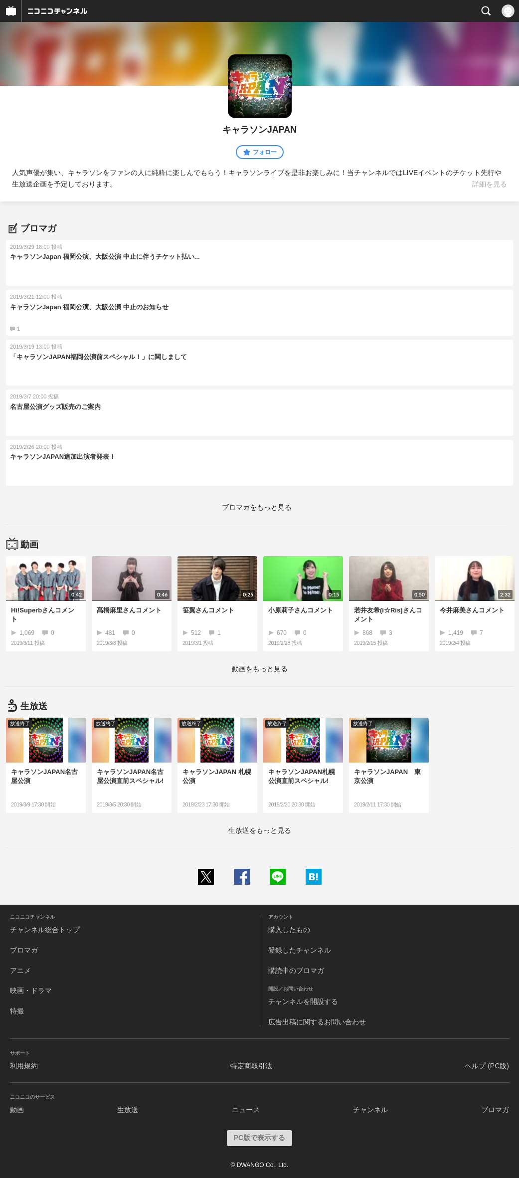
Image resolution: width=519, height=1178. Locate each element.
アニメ (20, 971)
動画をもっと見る (260, 669)
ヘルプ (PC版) (487, 1066)
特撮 (17, 1011)
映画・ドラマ (31, 990)
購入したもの (289, 930)
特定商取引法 (251, 1066)
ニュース (246, 1110)
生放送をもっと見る (259, 830)
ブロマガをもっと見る (257, 507)
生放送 (127, 1110)
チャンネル (370, 1110)
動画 (17, 1110)
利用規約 (24, 1066)
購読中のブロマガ (296, 971)
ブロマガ (24, 950)
